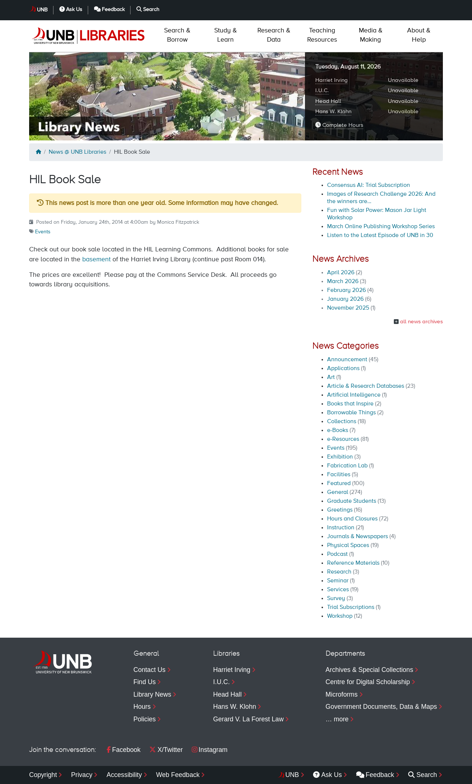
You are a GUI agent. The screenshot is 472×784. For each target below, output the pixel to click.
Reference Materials (353, 563)
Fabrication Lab (347, 466)
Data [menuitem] (273, 35)
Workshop (340, 616)
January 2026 (345, 299)
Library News (152, 694)
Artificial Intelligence (354, 395)
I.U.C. (322, 90)
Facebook (123, 749)
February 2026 (346, 290)
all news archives (421, 321)
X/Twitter (166, 749)
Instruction (340, 528)
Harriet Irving (331, 80)
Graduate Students (351, 501)
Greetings (340, 510)
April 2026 (340, 273)
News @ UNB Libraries (77, 152)
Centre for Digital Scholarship (368, 682)
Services (338, 590)
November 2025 (348, 308)
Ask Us (70, 9)
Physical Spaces (348, 545)
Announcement (347, 360)
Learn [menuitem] (225, 35)
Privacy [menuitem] (82, 774)
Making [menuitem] (370, 35)
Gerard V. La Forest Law (248, 719)
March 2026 (342, 282)
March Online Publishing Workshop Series (381, 227)
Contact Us (149, 669)
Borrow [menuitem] (177, 35)
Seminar (337, 581)
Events (43, 231)
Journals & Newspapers (357, 537)
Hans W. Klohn (333, 111)
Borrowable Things (351, 413)
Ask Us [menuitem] (327, 774)
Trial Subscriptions (350, 607)
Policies (144, 719)
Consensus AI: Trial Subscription (368, 185)
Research (339, 572)
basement (96, 259)
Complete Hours (339, 125)
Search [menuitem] (422, 774)
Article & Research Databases (365, 386)
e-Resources (343, 439)
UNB (42, 10)
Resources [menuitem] (322, 35)
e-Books (337, 430)
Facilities (338, 475)
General (337, 492)
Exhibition (340, 457)
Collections (341, 422)
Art (331, 377)
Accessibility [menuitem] (124, 774)
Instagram (210, 749)
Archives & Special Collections (369, 669)
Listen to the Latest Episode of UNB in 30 (380, 235)
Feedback (109, 9)
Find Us (144, 682)
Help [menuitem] (418, 35)
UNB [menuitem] (292, 774)
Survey (336, 599)
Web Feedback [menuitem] (177, 774)
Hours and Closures (352, 519)
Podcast (337, 554)
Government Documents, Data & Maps (381, 706)
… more (337, 719)
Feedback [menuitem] (375, 774)
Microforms (342, 694)
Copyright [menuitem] (43, 774)
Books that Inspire (350, 404)
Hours (142, 706)
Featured (339, 484)
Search (147, 9)
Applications (343, 369)
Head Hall (328, 101)
